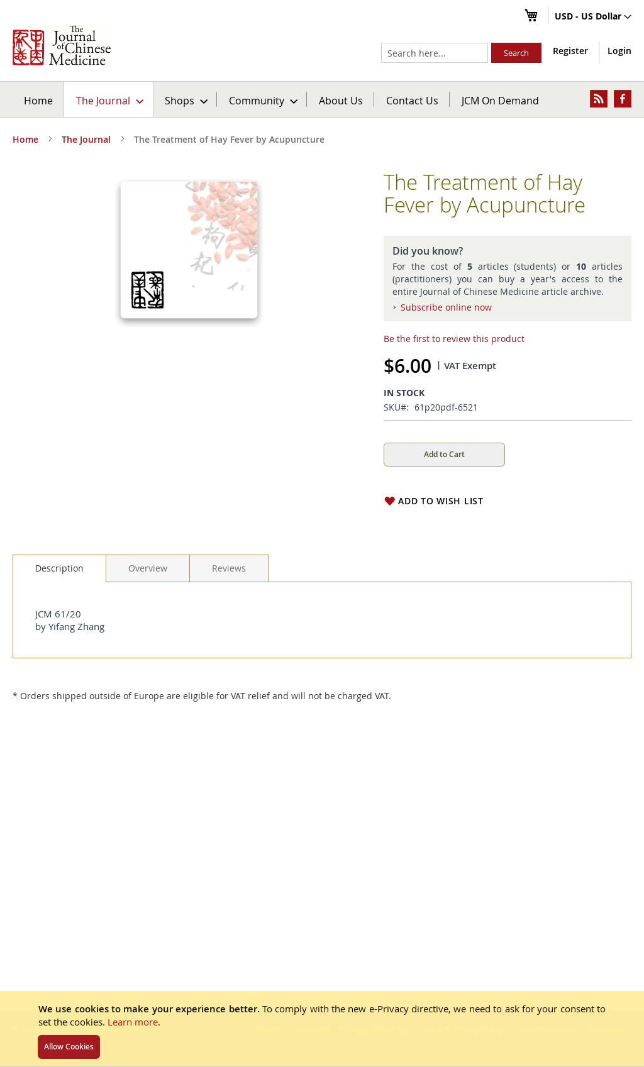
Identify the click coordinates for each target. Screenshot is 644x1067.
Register (570, 51)
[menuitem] (109, 99)
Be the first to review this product (454, 339)
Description (59, 568)
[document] (322, 1028)
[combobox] (434, 53)
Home (38, 100)
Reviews (229, 568)
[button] (593, 17)
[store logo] (62, 45)
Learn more (133, 1021)
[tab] (59, 568)
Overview (147, 568)
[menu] (322, 99)
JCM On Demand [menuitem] (500, 100)
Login (619, 51)
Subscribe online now (446, 307)
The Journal (86, 139)
